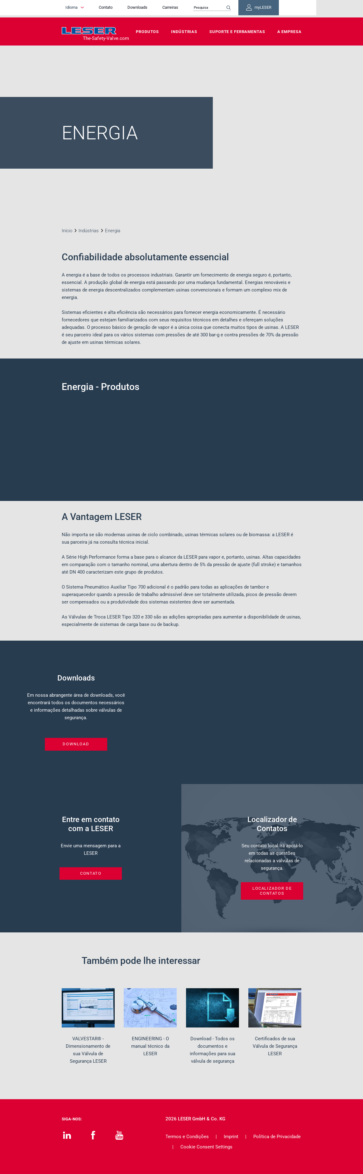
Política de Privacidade (277, 1136)
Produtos (147, 31)
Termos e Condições (187, 1136)
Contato (123, 8)
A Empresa (289, 31)
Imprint (231, 1136)
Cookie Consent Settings (206, 1147)
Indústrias (184, 31)
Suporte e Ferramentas (237, 31)
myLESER (281, 9)
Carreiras (187, 8)
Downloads (155, 8)
